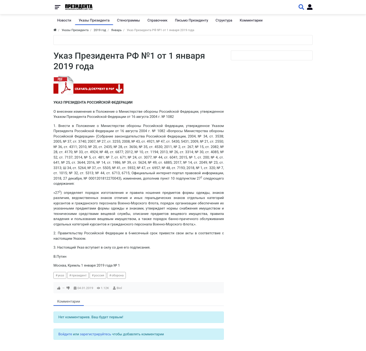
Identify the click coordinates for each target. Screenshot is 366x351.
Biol (119, 288)
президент (79, 275)
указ (61, 275)
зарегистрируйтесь (95, 334)
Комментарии (68, 301)
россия (99, 275)
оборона (118, 275)
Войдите (65, 334)
